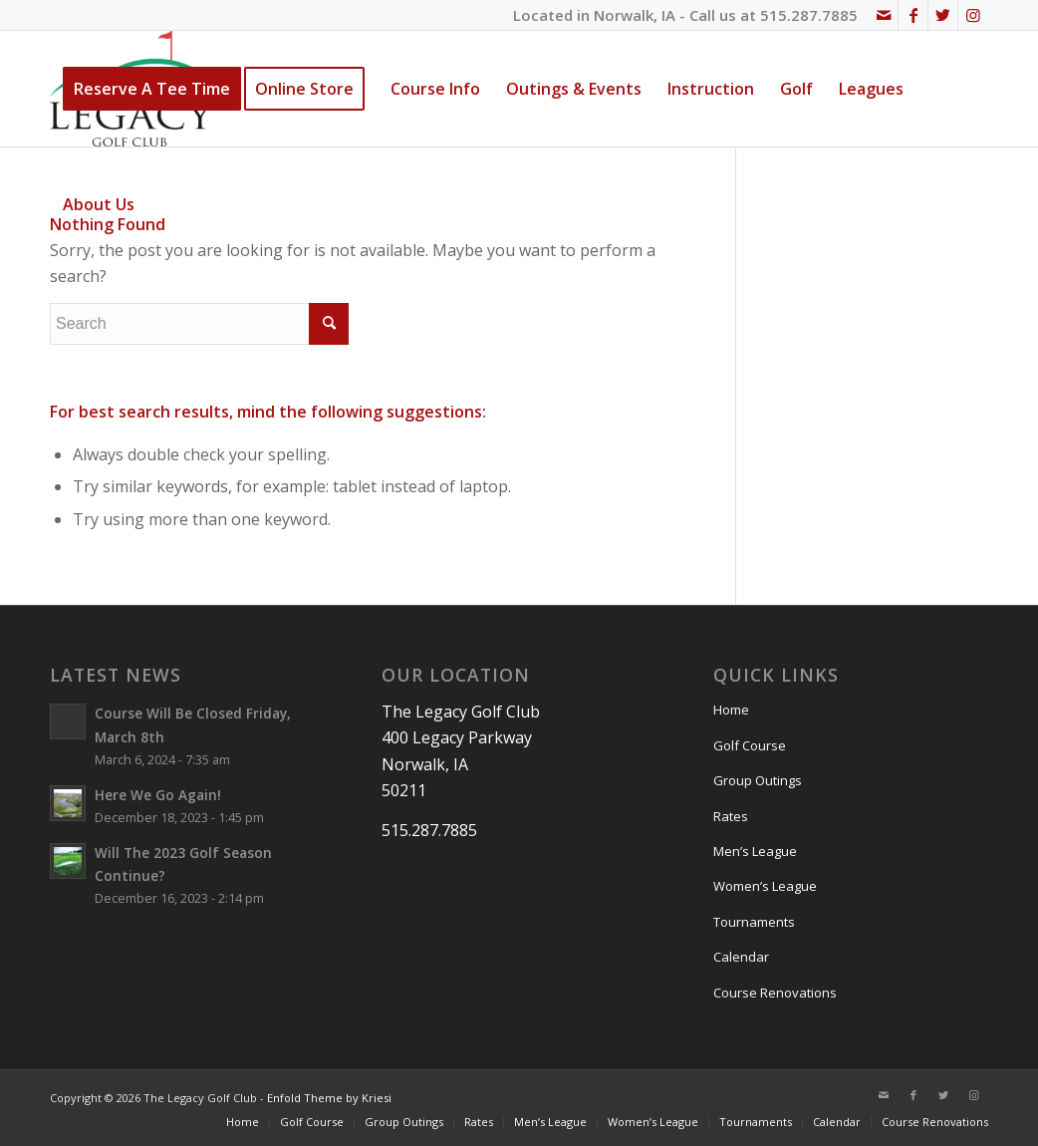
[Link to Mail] (883, 15)
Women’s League (765, 886)
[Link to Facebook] (913, 15)
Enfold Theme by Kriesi (329, 1097)
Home (731, 709)
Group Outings (757, 780)
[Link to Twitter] (942, 15)
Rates (730, 816)
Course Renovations (775, 993)
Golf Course (749, 745)
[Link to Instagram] (973, 15)
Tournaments (754, 922)
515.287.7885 (809, 15)
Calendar (741, 957)
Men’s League (755, 851)
